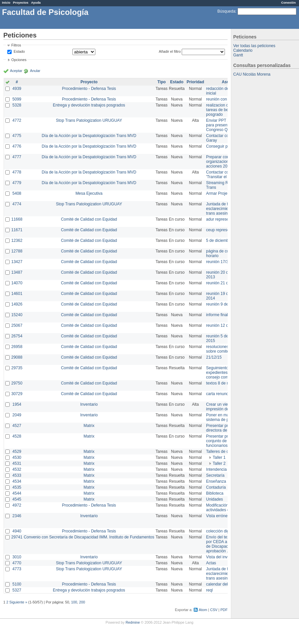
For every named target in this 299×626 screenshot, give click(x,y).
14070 (16, 283)
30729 (16, 393)
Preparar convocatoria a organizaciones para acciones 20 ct (227, 162)
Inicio (6, 2)
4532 (16, 469)
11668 (16, 219)
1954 (16, 404)
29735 (16, 368)
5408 (16, 193)
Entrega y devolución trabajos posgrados (89, 105)
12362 (16, 240)
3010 (16, 557)
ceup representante (223, 230)
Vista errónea (218, 516)
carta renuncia (218, 393)
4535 (16, 487)
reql (209, 590)
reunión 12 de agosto (225, 325)
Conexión (288, 2)
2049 (16, 415)
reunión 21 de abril (222, 283)
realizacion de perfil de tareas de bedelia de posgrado (226, 110)
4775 (16, 135)
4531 (16, 463)
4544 (16, 493)
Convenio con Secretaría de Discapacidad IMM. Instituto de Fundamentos (89, 537)
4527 (16, 425)
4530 (16, 457)
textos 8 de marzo (222, 383)
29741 (16, 537)
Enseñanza (216, 481)
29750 (16, 383)
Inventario (89, 404)
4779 (16, 182)
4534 (16, 481)
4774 (16, 204)
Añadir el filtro (170, 51)
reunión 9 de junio (222, 304)
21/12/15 (214, 357)
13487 (16, 272)
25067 (16, 325)
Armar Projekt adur (223, 193)
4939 (16, 88)
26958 (16, 346)
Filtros (16, 45)
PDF (224, 610)
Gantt (238, 55)
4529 (16, 451)
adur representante (223, 219)
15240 (16, 315)
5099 (16, 99)
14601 (16, 293)
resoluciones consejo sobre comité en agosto (227, 349)
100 (74, 602)
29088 (16, 357)
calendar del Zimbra (223, 584)
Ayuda (36, 2)
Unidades (214, 499)
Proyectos (20, 2)
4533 (16, 475)
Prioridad (195, 82)
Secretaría (215, 475)
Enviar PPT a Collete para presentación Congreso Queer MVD (226, 125)
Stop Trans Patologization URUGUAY (89, 120)
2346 (16, 516)
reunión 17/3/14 (220, 261)
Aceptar (16, 71)
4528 (16, 436)
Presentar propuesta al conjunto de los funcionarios (226, 441)
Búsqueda (226, 11)
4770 (16, 563)
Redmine (133, 622)
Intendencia (216, 469)
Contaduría (216, 487)
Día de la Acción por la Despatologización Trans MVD (89, 135)
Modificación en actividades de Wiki (223, 507)
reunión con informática (227, 99)
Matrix (88, 425)
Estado (19, 51)
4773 (16, 569)
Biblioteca (214, 493)
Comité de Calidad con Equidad (89, 219)
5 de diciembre (219, 240)
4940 (16, 531)
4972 (16, 505)
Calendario (242, 50)
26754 (16, 336)
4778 (16, 172)
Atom (203, 610)
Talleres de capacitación (227, 451)
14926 (16, 304)
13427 (16, 261)
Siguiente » (18, 602)
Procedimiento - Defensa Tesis (89, 88)
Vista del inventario (223, 557)
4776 (16, 146)
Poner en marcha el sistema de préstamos (225, 417)
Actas (211, 563)
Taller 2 (219, 463)
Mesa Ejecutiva (88, 193)
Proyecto (88, 82)
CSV (213, 610)
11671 (16, 230)
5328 (16, 105)
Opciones (19, 60)
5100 (16, 584)
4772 (16, 120)
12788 (16, 251)
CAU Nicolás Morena (251, 74)
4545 (16, 499)
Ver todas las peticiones (254, 45)
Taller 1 (219, 457)
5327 (16, 590)
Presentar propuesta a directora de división (226, 428)
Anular (35, 71)
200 (82, 602)
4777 (16, 157)
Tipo (161, 82)
